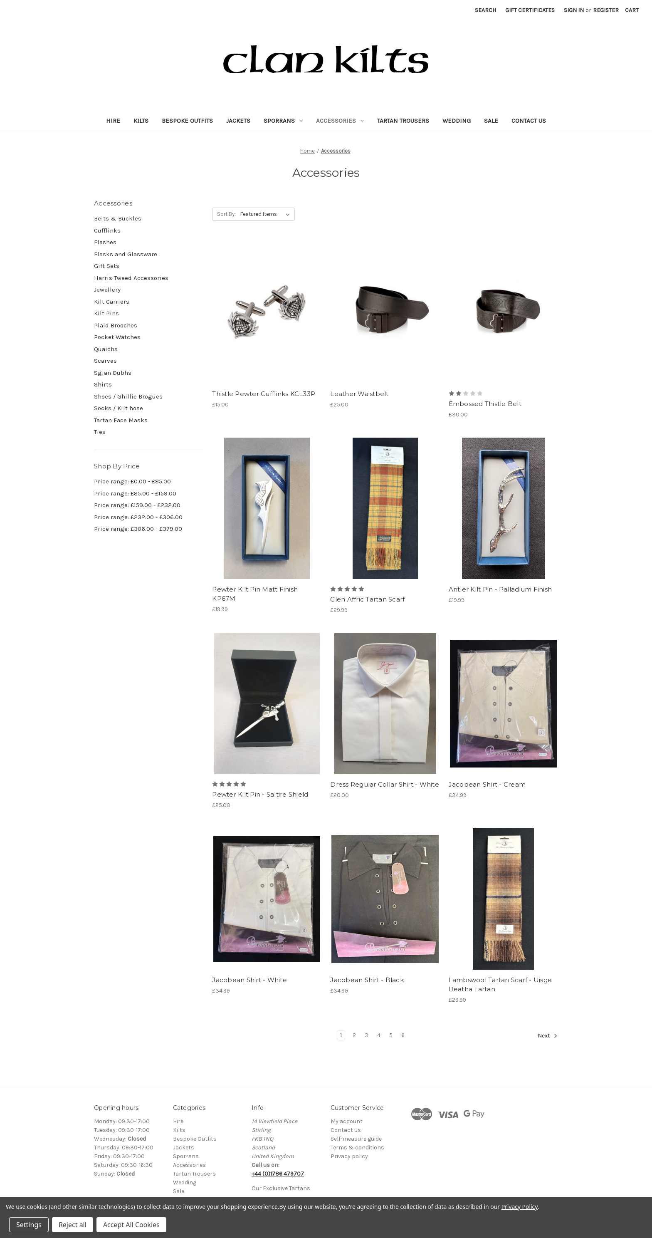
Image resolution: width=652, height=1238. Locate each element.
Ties (100, 432)
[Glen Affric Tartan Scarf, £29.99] (384, 508)
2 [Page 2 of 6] (354, 1035)
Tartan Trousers (403, 120)
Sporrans (283, 120)
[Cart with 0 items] (631, 10)
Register (606, 10)
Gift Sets (106, 266)
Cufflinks (107, 230)
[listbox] (266, 214)
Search (485, 10)
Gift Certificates (530, 10)
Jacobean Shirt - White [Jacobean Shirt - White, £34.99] (249, 980)
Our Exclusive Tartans (281, 1188)
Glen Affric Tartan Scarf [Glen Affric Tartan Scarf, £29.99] (367, 599)
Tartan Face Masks (121, 420)
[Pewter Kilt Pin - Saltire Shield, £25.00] (266, 703)
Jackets (238, 120)
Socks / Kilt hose (118, 408)
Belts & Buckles (117, 218)
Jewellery (107, 289)
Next (548, 1036)
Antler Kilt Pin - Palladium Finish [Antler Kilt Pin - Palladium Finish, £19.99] (500, 589)
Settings (29, 1224)
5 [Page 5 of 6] (391, 1035)
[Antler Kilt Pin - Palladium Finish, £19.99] (503, 508)
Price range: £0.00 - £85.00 (132, 481)
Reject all (72, 1224)
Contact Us (528, 120)
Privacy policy (349, 1156)
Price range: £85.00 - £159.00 (135, 493)
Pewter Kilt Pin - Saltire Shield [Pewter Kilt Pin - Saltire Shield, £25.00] (260, 794)
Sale (491, 120)
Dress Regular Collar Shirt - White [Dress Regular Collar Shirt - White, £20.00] (384, 784)
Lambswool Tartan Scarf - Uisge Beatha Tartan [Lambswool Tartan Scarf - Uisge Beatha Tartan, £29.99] (500, 984)
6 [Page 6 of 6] (403, 1035)
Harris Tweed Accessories (131, 278)
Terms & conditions (357, 1147)
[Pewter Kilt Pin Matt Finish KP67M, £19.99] (266, 508)
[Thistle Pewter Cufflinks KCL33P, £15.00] (266, 313)
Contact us (346, 1130)
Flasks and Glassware (125, 254)
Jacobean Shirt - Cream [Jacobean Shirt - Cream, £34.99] (487, 784)
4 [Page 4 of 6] (378, 1035)
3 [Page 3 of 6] (366, 1035)
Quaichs (106, 349)
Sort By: (226, 214)
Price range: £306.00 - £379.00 (138, 528)
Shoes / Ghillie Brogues (128, 396)
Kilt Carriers (111, 301)
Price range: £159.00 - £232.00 (137, 505)
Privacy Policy (519, 1207)
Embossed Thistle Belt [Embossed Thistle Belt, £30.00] (485, 404)
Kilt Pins (106, 313)
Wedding (456, 120)
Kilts (140, 120)
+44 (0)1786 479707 (278, 1173)
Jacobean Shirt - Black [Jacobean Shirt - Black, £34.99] (367, 980)
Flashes (105, 242)
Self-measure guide (356, 1138)
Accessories (340, 120)
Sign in (574, 10)
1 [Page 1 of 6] (341, 1035)
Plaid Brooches (115, 325)
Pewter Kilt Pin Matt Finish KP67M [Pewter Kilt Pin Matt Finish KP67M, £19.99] (255, 594)
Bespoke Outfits (187, 120)
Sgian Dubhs (112, 372)
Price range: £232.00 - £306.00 (138, 517)
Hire (113, 120)
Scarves (105, 360)
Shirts (103, 384)
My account (347, 1121)
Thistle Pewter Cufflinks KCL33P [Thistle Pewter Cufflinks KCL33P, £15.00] (263, 394)
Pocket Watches (117, 337)
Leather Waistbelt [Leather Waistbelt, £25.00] (359, 394)
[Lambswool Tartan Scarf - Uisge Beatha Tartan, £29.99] (503, 898)
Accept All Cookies (131, 1224)
